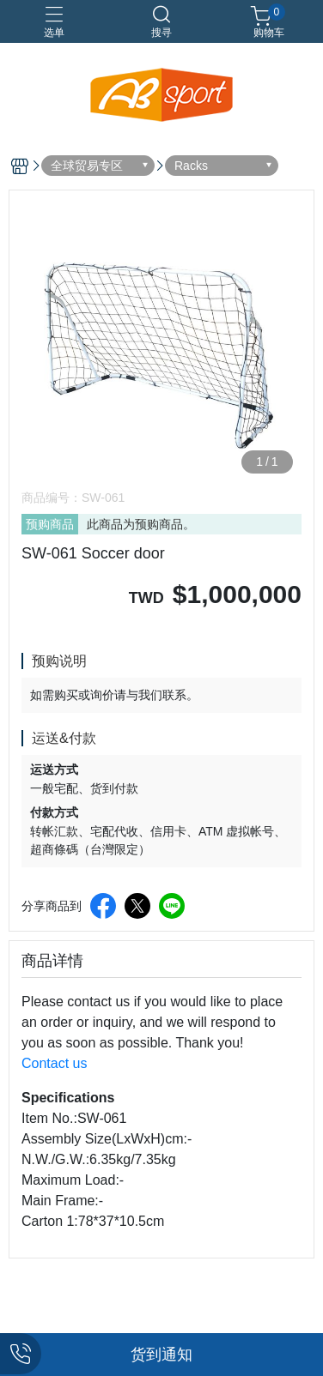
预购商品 (50, 524)
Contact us (54, 1063)
